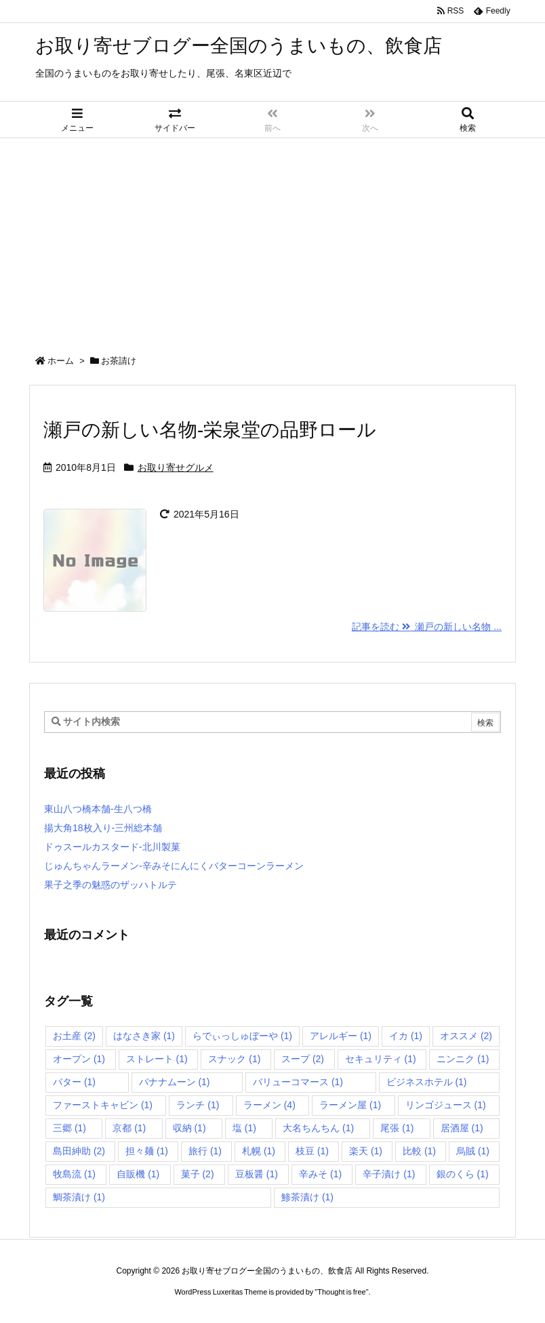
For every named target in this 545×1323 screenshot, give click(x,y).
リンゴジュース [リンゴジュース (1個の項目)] (445, 1104)
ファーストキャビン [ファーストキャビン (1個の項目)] (103, 1104)
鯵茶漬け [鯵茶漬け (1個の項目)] (307, 1197)
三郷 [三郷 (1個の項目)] (69, 1127)
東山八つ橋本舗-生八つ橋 (98, 808)
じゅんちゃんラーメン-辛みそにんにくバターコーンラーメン (174, 865)
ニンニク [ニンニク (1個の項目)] (463, 1058)
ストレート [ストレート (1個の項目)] (157, 1058)
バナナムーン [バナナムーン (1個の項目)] (174, 1081)
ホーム (60, 361)
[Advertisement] (272, 240)
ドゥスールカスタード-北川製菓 (112, 846)
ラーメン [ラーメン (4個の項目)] (269, 1104)
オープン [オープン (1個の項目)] (79, 1058)
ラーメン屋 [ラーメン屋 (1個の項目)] (350, 1104)
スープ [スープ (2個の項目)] (302, 1058)
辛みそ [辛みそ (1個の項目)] (320, 1174)
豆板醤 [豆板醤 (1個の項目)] (256, 1174)
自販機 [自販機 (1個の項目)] (138, 1174)
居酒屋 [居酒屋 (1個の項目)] (462, 1127)
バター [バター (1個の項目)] (74, 1081)
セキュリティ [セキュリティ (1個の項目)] (380, 1058)
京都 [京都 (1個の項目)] (129, 1127)
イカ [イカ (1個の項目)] (405, 1035)
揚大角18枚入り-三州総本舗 (103, 827)
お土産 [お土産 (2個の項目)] (74, 1035)
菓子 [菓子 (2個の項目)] (197, 1174)
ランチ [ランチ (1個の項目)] (197, 1104)
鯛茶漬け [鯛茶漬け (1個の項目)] (79, 1197)
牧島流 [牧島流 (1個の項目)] (74, 1174)
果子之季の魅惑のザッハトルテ (110, 884)
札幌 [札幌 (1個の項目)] (258, 1151)
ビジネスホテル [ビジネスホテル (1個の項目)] (426, 1081)
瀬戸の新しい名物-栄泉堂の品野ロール (209, 429)
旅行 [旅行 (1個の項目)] (205, 1151)
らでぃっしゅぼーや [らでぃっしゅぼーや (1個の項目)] (242, 1035)
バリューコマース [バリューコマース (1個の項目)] (298, 1081)
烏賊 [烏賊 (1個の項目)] (472, 1151)
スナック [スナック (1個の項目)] (234, 1058)
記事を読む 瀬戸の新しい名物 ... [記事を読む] (427, 626)
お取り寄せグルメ (176, 467)
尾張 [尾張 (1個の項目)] (396, 1127)
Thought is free (341, 1292)
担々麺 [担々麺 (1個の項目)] (146, 1151)
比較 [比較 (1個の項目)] (419, 1151)
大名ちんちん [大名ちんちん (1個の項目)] (318, 1127)
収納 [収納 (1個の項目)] (189, 1127)
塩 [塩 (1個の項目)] (244, 1127)
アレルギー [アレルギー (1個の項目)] (340, 1035)
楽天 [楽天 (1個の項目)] (365, 1151)
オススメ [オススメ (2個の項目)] (466, 1035)
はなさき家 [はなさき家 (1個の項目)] (144, 1035)
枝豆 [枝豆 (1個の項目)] (312, 1151)
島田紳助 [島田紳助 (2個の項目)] (79, 1151)
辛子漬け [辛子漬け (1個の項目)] (389, 1174)
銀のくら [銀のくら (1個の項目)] (463, 1174)
